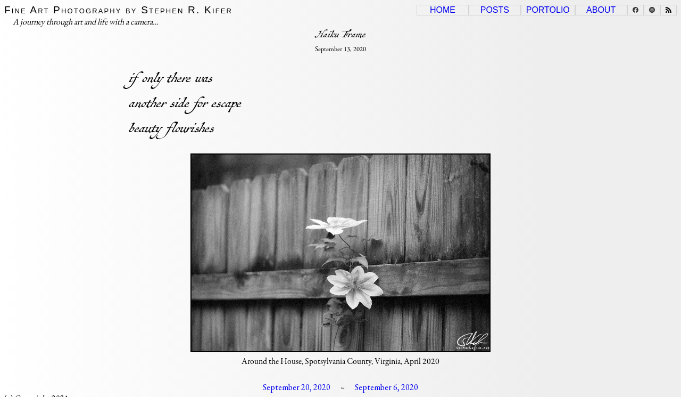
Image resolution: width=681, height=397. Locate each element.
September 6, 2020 (386, 387)
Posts (494, 9)
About (601, 9)
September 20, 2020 (296, 387)
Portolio (548, 9)
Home (442, 9)
